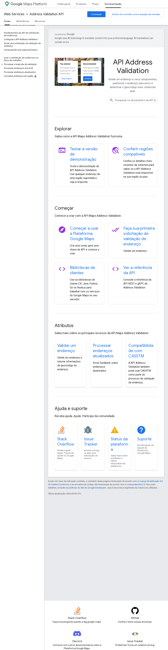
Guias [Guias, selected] (7, 21)
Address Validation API (46, 14)
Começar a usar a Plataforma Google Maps (84, 233)
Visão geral (64, 3)
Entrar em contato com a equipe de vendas (136, 14)
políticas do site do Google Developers (87, 487)
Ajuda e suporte (71, 408)
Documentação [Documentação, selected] (113, 3)
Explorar (63, 129)
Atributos (64, 325)
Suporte (144, 439)
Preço (95, 3)
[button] (21, 64)
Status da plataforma (119, 444)
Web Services (14, 14)
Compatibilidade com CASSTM (140, 350)
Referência (22, 21)
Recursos (40, 21)
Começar (96, 14)
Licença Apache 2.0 (135, 484)
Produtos (81, 3)
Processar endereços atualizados (103, 350)
